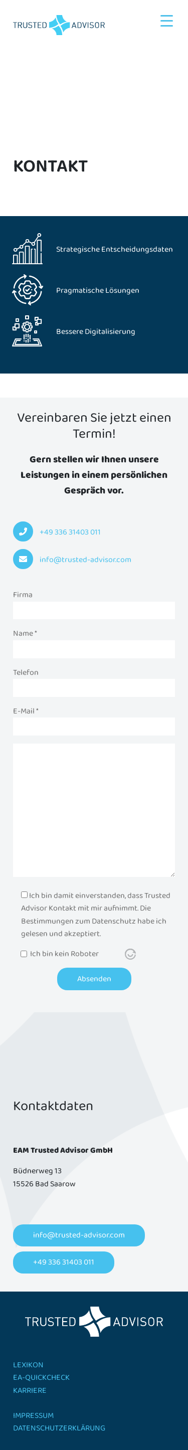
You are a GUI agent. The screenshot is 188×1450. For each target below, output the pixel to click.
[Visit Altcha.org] (130, 954)
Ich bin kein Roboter (64, 954)
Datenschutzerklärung (59, 1428)
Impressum (33, 1415)
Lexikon (28, 1365)
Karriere (30, 1390)
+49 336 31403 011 (63, 1262)
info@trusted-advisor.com (79, 1235)
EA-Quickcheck (41, 1377)
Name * (94, 641)
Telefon (94, 680)
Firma (94, 603)
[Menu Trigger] (166, 21)
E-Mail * (94, 719)
